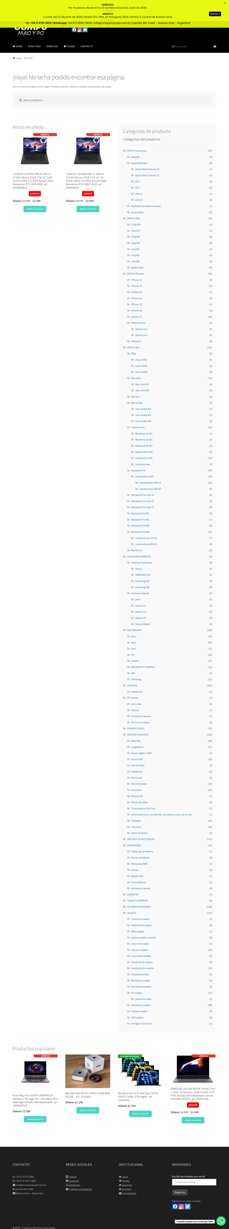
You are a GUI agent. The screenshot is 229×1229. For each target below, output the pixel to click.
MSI (133, 652)
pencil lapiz (137, 246)
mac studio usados (141, 934)
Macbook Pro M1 (140, 492)
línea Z (139, 547)
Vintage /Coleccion (141, 1002)
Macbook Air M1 (143, 412)
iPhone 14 (136, 277)
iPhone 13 (136, 270)
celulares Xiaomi (140, 572)
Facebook (74, 1159)
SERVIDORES (134, 824)
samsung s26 (142, 566)
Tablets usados (139, 990)
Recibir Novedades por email (194, 1159)
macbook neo (142, 443)
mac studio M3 (143, 393)
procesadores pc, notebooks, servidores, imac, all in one (161, 793)
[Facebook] (175, 1185)
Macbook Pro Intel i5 (142, 480)
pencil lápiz (137, 191)
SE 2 (137, 160)
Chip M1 (135, 215)
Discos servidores (140, 836)
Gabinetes (136, 670)
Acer (133, 615)
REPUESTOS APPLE (138, 713)
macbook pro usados (142, 947)
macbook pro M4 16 (145, 523)
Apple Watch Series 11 (147, 154)
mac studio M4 (143, 400)
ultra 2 (138, 172)
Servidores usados (140, 984)
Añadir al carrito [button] (35, 187)
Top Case (136, 805)
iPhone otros (138, 301)
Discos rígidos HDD (141, 731)
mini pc (135, 689)
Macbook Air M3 (143, 424)
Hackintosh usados (141, 904)
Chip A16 (136, 203)
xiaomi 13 (140, 584)
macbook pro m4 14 (146, 516)
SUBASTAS (133, 873)
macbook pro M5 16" (150, 467)
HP (133, 633)
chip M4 (135, 234)
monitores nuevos (141, 695)
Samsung (136, 658)
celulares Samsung (141, 541)
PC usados (136, 971)
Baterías (135, 719)
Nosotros (127, 1163)
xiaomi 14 (140, 590)
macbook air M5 (144, 437)
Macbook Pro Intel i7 (142, 486)
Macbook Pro (138, 449)
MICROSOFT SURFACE (143, 645)
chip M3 (135, 228)
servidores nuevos (140, 867)
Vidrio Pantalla (139, 812)
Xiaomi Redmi (142, 602)
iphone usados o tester (143, 916)
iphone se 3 (141, 314)
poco (138, 578)
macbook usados (140, 953)
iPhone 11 (136, 258)
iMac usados (137, 910)
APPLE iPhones (135, 252)
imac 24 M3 (141, 344)
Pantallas (136, 768)
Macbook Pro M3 (140, 504)
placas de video (143, 977)
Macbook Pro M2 (140, 498)
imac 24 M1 (141, 338)
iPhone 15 (136, 283)
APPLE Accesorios (137, 129)
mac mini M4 (142, 369)
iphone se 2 (141, 307)
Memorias (136, 756)
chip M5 (135, 240)
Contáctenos (129, 1172)
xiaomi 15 (140, 596)
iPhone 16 (136, 289)
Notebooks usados (141, 965)
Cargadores (137, 725)
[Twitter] (187, 1185)
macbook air (138, 406)
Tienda (125, 1159)
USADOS (131, 891)
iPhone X (136, 320)
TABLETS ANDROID (137, 879)
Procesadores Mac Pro (143, 787)
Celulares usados (140, 898)
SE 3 (137, 166)
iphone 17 (136, 295)
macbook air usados (142, 941)
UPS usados (137, 996)
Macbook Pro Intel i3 (142, 473)
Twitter (73, 1155)
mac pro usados (139, 928)
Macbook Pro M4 (140, 510)
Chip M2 (135, 221)
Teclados (136, 799)
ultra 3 (138, 178)
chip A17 (135, 209)
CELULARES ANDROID (139, 535)
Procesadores (138, 861)
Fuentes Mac (138, 744)
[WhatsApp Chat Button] (221, 1221)
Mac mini (136, 357)
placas (134, 848)
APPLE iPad (133, 197)
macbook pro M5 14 (150, 461)
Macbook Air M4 (143, 430)
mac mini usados (140, 922)
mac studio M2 (143, 387)
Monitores (136, 529)
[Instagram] (181, 1185)
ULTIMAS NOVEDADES (139, 885)
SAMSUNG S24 (142, 553)
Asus (133, 621)
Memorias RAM (139, 842)
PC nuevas (132, 676)
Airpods (135, 135)
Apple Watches (139, 141)
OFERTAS (132, 664)
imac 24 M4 (141, 351)
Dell (133, 627)
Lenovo (135, 639)
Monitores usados (140, 959)
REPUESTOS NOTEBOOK (140, 818)
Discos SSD (137, 738)
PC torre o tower (140, 701)
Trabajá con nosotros (80, 1168)
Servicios (126, 1168)
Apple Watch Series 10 (147, 148)
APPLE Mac (133, 326)
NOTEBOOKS (134, 609)
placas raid (137, 854)
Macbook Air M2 (143, 418)
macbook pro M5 (144, 455)
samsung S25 (142, 559)
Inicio (19, 37)
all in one (136, 682)
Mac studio (137, 381)
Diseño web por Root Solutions (29, 1210)
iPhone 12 (136, 264)
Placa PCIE (137, 775)
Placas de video (139, 781)
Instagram (74, 1163)
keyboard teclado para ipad (145, 184)
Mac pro (135, 375)
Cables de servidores (142, 830)
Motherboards (139, 762)
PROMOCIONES (135, 707)
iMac (133, 332)
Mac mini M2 (142, 363)
